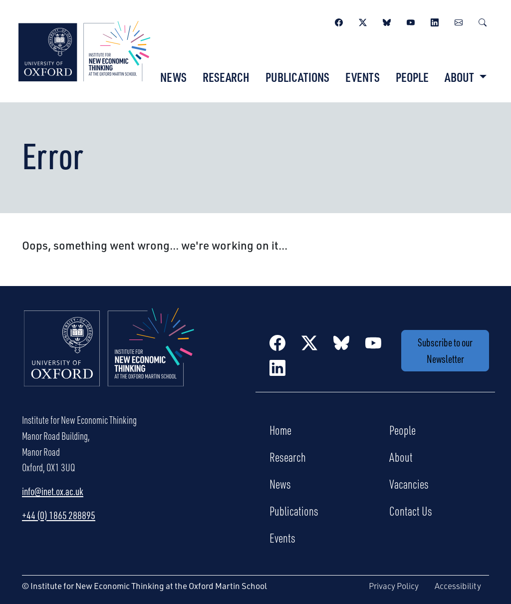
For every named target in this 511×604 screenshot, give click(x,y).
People (412, 77)
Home (280, 430)
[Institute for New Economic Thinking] (84, 49)
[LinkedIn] (435, 20)
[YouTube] (411, 20)
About (401, 457)
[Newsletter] (459, 20)
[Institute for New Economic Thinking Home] (109, 357)
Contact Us (410, 511)
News (173, 77)
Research (226, 77)
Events (362, 77)
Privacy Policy (394, 586)
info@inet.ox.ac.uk (52, 491)
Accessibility (458, 586)
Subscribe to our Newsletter (445, 350)
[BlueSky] (387, 20)
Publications (297, 77)
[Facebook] (339, 20)
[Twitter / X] (363, 20)
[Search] (483, 20)
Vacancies (409, 484)
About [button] (460, 77)
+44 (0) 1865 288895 (58, 515)
